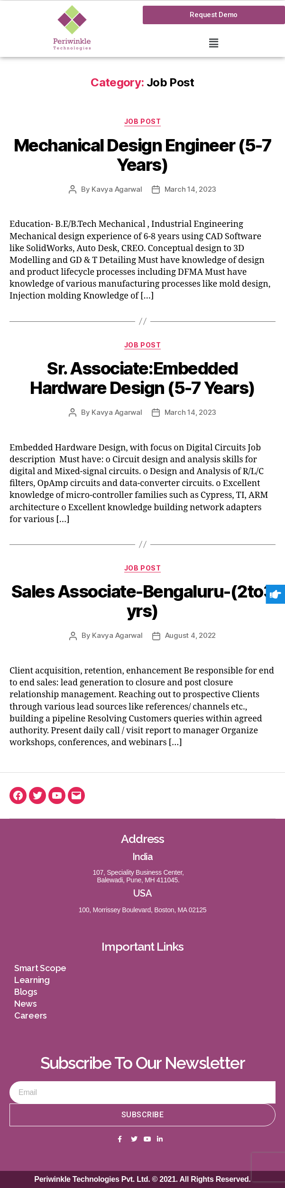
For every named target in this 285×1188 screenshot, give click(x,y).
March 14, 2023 (190, 189)
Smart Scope (40, 968)
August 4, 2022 (190, 635)
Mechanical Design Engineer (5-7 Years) (143, 155)
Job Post (142, 121)
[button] (214, 43)
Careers (30, 1015)
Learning (32, 980)
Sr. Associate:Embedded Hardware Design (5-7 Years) (142, 378)
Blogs (25, 992)
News (25, 1004)
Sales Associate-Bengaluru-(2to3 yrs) (142, 601)
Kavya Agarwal (117, 189)
